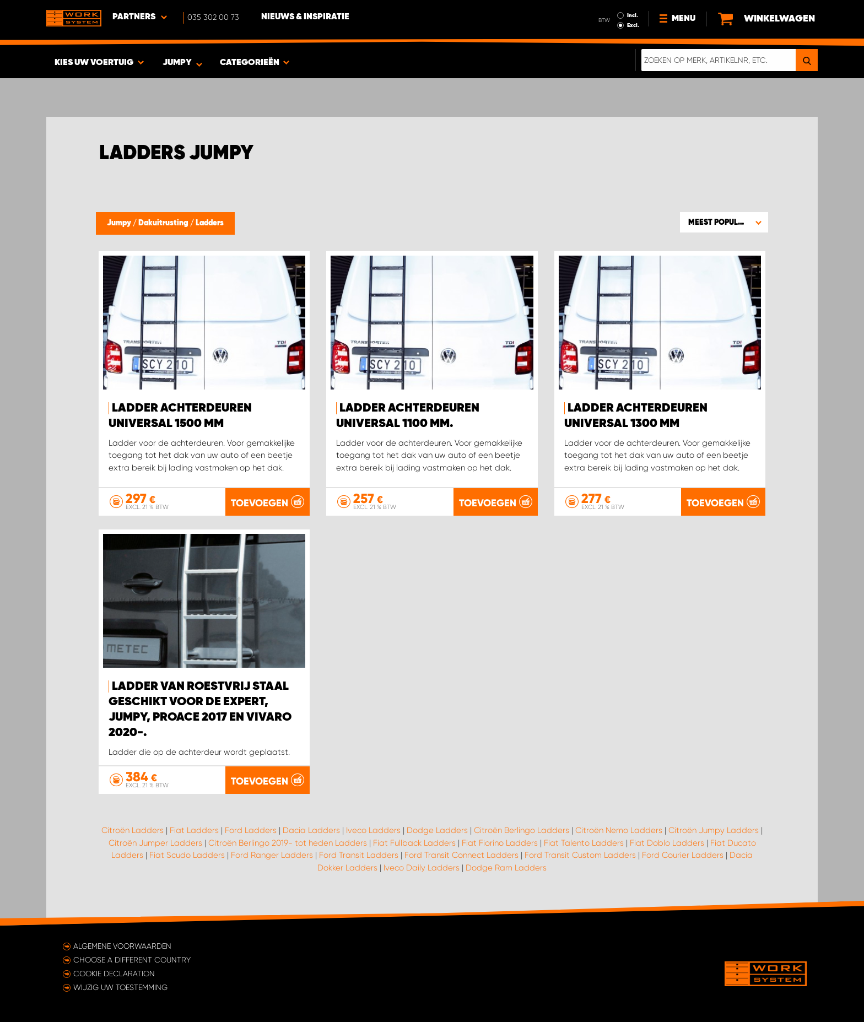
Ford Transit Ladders (358, 855)
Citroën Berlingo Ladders (521, 830)
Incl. (632, 15)
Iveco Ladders (373, 830)
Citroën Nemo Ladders (618, 830)
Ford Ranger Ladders (272, 855)
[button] (724, 222)
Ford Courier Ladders (682, 855)
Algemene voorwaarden (122, 946)
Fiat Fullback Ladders (414, 843)
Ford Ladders (251, 830)
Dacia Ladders (311, 830)
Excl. (633, 25)
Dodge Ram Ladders (506, 868)
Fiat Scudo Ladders (187, 855)
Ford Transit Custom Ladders (580, 855)
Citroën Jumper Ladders (155, 843)
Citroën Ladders (132, 830)
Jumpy (120, 223)
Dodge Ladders (437, 830)
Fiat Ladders (194, 830)
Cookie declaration (114, 973)
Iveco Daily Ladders (422, 868)
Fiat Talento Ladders (584, 843)
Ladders (210, 223)
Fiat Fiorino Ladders (500, 843)
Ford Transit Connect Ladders (461, 855)
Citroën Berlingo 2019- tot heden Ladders (287, 843)
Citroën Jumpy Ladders (713, 830)
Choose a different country (132, 959)
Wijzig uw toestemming (120, 987)
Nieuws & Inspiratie (305, 17)
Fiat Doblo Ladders (667, 843)
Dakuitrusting (164, 223)
